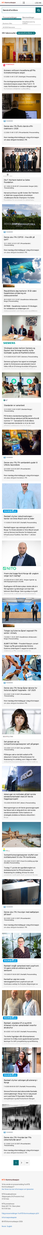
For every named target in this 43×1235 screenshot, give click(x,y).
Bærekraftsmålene (26, 33)
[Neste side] (21, 1162)
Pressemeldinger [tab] (10, 17)
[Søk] (19, 10)
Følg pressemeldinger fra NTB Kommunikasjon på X (20, 1213)
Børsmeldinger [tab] (28, 17)
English (9, 1226)
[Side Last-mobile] (27, 1162)
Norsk (4, 1226)
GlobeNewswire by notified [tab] (28, 22)
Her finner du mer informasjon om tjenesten (18, 1189)
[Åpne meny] (24, 2)
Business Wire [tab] (7, 23)
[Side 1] (16, 1162)
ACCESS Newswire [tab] (9, 27)
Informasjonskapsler (9, 1217)
